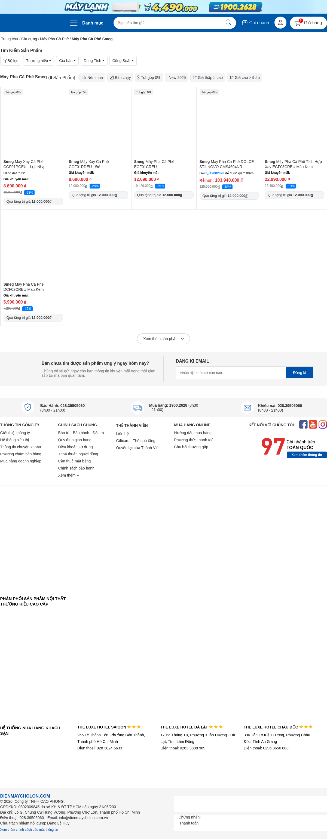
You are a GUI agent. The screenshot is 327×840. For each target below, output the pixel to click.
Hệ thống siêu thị (14, 440)
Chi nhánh (255, 22)
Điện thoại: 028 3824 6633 (99, 748)
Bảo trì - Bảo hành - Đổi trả (81, 433)
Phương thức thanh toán (195, 440)
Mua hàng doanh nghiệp (20, 461)
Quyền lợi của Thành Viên (138, 448)
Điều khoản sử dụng (75, 447)
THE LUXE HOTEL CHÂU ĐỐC (278, 727)
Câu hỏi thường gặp (191, 447)
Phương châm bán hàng (20, 454)
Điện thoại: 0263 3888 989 (182, 748)
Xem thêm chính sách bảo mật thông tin (29, 830)
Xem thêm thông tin (307, 455)
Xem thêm (69, 475)
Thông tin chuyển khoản (20, 447)
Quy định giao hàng (74, 440)
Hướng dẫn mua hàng (193, 433)
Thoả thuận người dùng (78, 454)
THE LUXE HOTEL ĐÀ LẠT (191, 727)
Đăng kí (299, 372)
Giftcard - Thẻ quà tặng (135, 440)
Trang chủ (10, 39)
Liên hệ (122, 433)
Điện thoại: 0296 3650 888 (266, 748)
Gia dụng (29, 39)
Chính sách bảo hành (76, 468)
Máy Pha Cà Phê (54, 39)
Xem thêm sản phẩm (163, 339)
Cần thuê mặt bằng (74, 461)
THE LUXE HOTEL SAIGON (109, 727)
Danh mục (92, 23)
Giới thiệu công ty (15, 433)
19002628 (217, 173)
